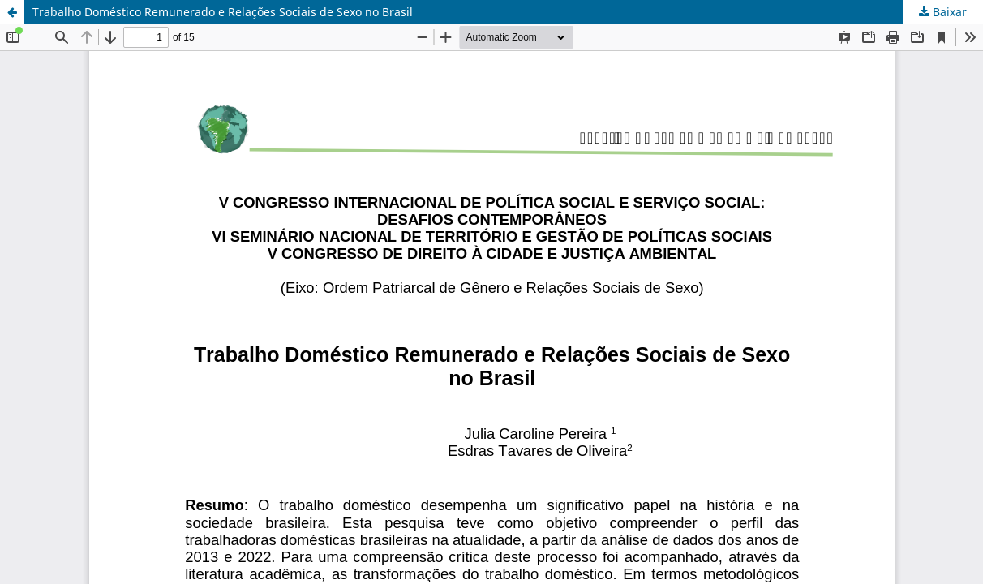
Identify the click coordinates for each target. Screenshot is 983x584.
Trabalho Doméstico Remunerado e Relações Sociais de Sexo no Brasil (222, 11)
